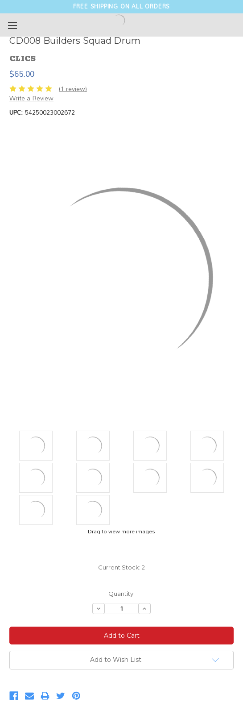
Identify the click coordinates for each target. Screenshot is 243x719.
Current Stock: (121, 567)
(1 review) (73, 89)
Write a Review (31, 98)
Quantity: (121, 593)
